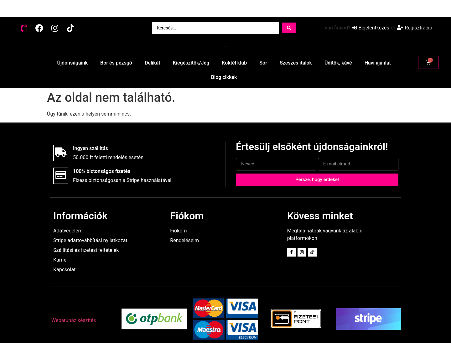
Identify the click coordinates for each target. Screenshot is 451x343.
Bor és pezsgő (116, 63)
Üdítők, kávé (338, 63)
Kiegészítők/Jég (191, 63)
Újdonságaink (72, 63)
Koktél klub (234, 63)
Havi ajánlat (378, 63)
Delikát (152, 63)
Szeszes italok (296, 63)
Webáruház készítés (73, 320)
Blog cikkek (224, 77)
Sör (263, 63)
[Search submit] (289, 28)
